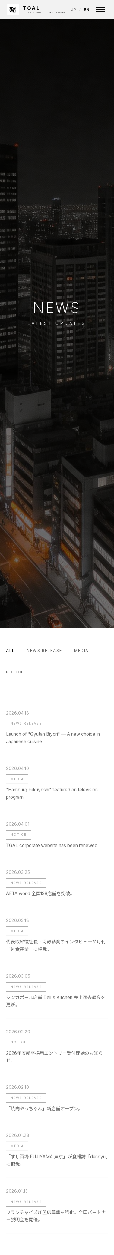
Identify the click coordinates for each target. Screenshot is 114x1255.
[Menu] (100, 9)
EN (87, 10)
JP (73, 10)
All (10, 650)
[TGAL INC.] (38, 9)
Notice (15, 672)
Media (81, 650)
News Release (44, 650)
